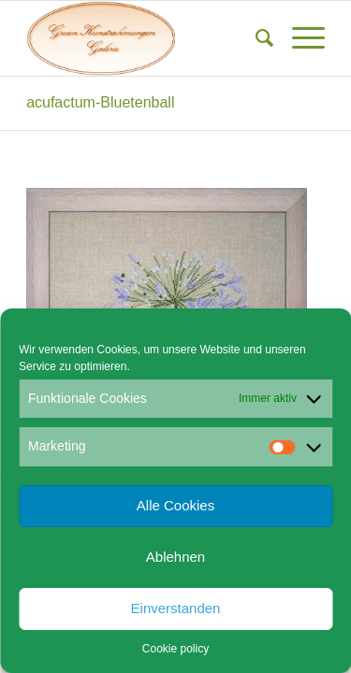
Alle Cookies (175, 505)
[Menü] (299, 38)
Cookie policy (175, 648)
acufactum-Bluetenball (100, 102)
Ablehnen (175, 557)
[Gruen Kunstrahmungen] (145, 38)
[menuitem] (255, 38)
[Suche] (255, 38)
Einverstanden (176, 608)
